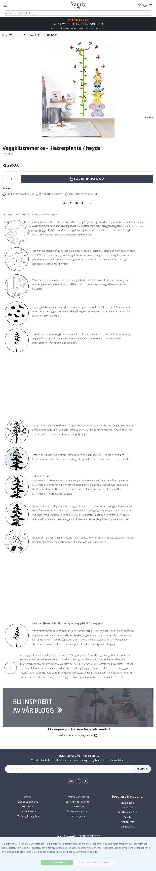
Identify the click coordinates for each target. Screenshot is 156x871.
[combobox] (78, 13)
